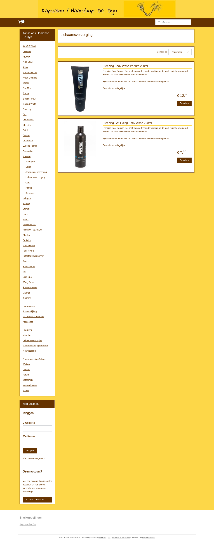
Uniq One (27, 277)
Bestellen (184, 103)
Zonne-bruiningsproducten (35, 345)
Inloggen (29, 450)
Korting (26, 375)
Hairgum (27, 198)
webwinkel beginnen (121, 537)
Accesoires (28, 322)
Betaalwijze (28, 380)
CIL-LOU (27, 125)
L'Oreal (26, 209)
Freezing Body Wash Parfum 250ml (125, 66)
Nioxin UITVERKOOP (33, 230)
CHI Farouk (28, 119)
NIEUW (26, 57)
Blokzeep (27, 109)
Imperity (26, 203)
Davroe (26, 135)
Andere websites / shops (34, 359)
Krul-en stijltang (30, 311)
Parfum (28, 188)
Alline (25, 67)
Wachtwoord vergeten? (34, 458)
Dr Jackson (28, 140)
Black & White (29, 104)
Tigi (24, 272)
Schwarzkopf (29, 266)
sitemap (102, 537)
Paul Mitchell (29, 245)
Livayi (25, 214)
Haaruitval (27, 330)
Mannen (26, 293)
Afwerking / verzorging (36, 172)
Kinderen (27, 298)
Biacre (26, 93)
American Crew (30, 72)
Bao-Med (27, 88)
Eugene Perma (30, 146)
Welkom (26, 364)
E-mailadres (29, 423)
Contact (26, 369)
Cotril (25, 130)
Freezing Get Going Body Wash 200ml (127, 123)
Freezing (27, 156)
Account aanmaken (34, 499)
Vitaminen (27, 335)
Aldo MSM (27, 62)
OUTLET (27, 51)
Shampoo (30, 161)
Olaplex (26, 235)
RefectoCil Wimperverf (33, 256)
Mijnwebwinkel (148, 537)
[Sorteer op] (180, 52)
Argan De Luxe (30, 78)
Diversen (29, 193)
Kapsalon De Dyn (28, 524)
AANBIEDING (29, 46)
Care (27, 182)
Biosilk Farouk (29, 99)
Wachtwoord (29, 436)
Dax (24, 114)
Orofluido (27, 240)
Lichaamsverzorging (35, 177)
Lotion (28, 167)
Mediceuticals (29, 224)
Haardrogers (29, 306)
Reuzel (26, 261)
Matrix (26, 219)
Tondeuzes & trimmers (33, 316)
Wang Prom (28, 282)
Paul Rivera (28, 251)
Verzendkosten (30, 385)
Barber (26, 83)
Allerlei (26, 390)
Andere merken (30, 287)
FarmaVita (27, 151)
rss (109, 537)
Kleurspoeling (29, 351)
